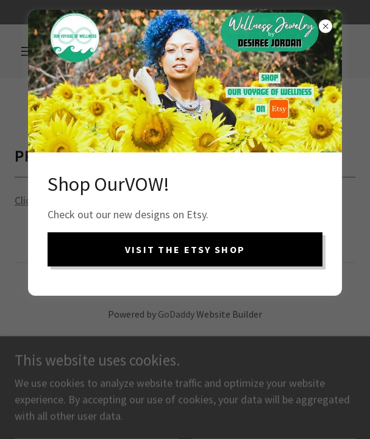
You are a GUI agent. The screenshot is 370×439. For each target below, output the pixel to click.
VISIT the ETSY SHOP (185, 249)
